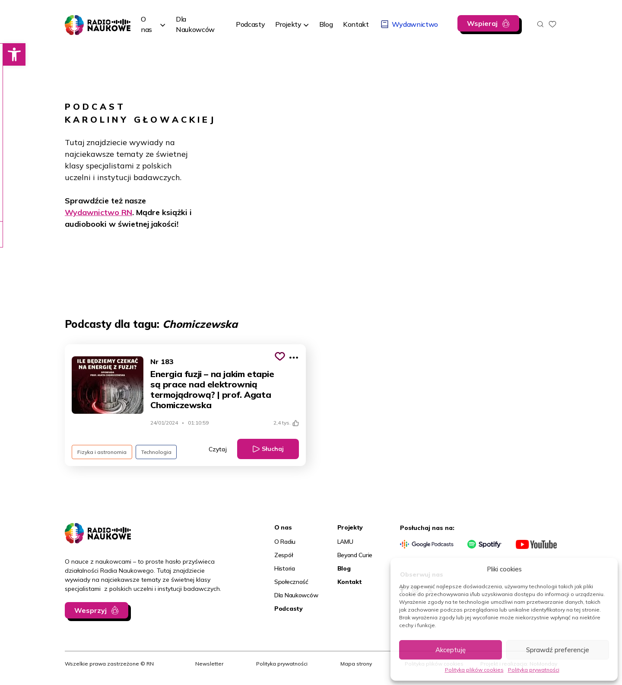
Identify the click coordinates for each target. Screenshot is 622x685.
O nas (146, 24)
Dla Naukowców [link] (296, 595)
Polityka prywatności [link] (533, 669)
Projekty (288, 24)
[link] (11, 54)
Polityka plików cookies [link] (474, 669)
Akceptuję (450, 650)
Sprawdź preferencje (557, 650)
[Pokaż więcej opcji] (294, 357)
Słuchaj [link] (273, 449)
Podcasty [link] (288, 608)
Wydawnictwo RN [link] (98, 212)
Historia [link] (284, 568)
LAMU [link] (345, 541)
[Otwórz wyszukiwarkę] (540, 24)
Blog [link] (344, 568)
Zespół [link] (283, 555)
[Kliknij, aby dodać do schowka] (280, 356)
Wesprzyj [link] (90, 610)
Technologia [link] (156, 452)
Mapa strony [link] (356, 663)
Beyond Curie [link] (355, 555)
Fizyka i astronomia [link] (102, 452)
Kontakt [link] (349, 582)
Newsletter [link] (209, 663)
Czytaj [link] (218, 449)
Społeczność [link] (291, 582)
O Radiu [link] (284, 541)
